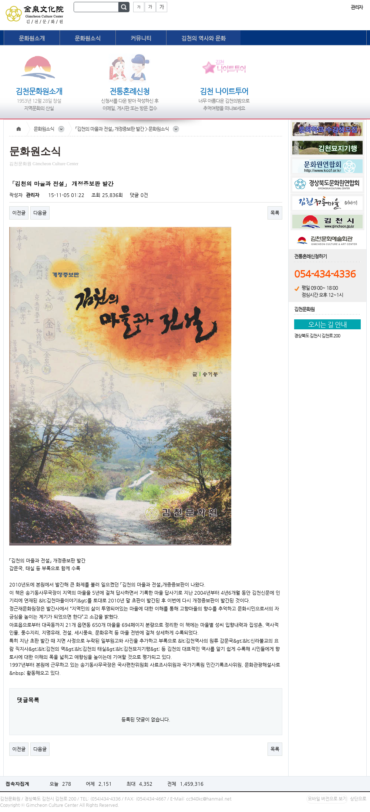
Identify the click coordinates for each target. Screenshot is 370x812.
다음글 (40, 212)
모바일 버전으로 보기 (327, 798)
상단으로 (358, 798)
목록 (274, 212)
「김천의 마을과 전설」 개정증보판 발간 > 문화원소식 (122, 129)
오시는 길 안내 (327, 324)
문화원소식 (88, 38)
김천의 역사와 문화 (203, 38)
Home (18, 129)
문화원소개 (32, 38)
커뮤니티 (141, 38)
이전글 (19, 212)
